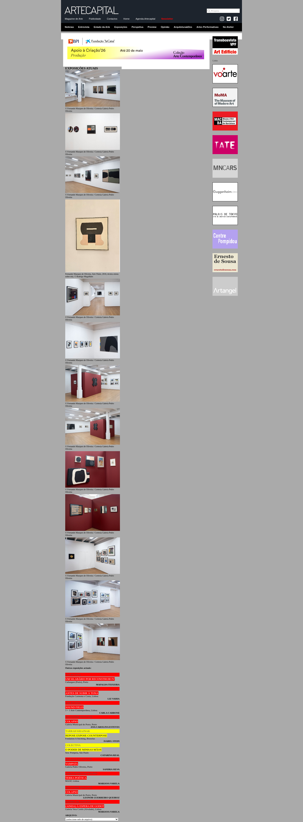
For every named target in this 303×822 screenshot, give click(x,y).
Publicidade (95, 18)
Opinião (165, 27)
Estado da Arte (102, 27)
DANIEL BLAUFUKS (78, 801)
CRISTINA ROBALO (77, 688)
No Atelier (228, 27)
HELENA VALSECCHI (78, 759)
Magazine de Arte (74, 18)
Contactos (112, 18)
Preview (152, 27)
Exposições (120, 27)
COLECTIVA (73, 674)
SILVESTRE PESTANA (78, 716)
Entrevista (83, 27)
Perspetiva (137, 27)
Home (126, 18)
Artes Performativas (208, 27)
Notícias (69, 27)
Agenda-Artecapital (145, 18)
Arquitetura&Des (183, 27)
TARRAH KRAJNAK (77, 731)
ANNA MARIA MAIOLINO (81, 773)
